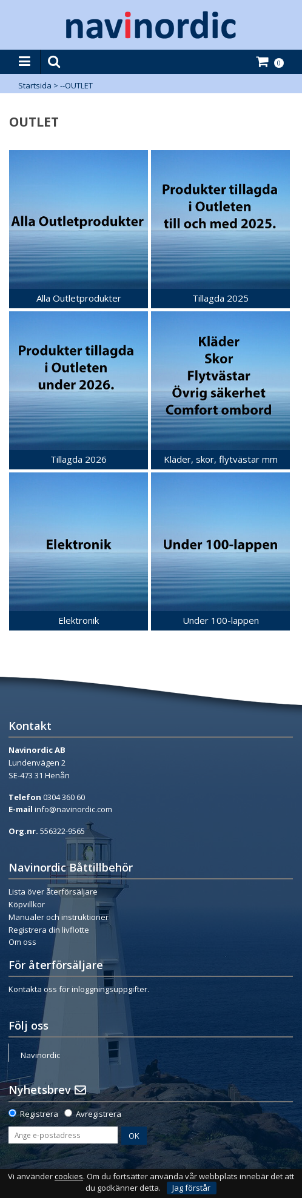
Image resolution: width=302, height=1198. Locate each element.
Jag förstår (191, 1187)
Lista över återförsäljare (53, 891)
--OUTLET (76, 85)
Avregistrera (98, 1113)
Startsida (35, 85)
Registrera (39, 1113)
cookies (69, 1176)
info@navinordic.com (73, 809)
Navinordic (40, 1055)
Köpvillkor (26, 904)
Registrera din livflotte (48, 929)
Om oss (22, 941)
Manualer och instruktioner (58, 917)
